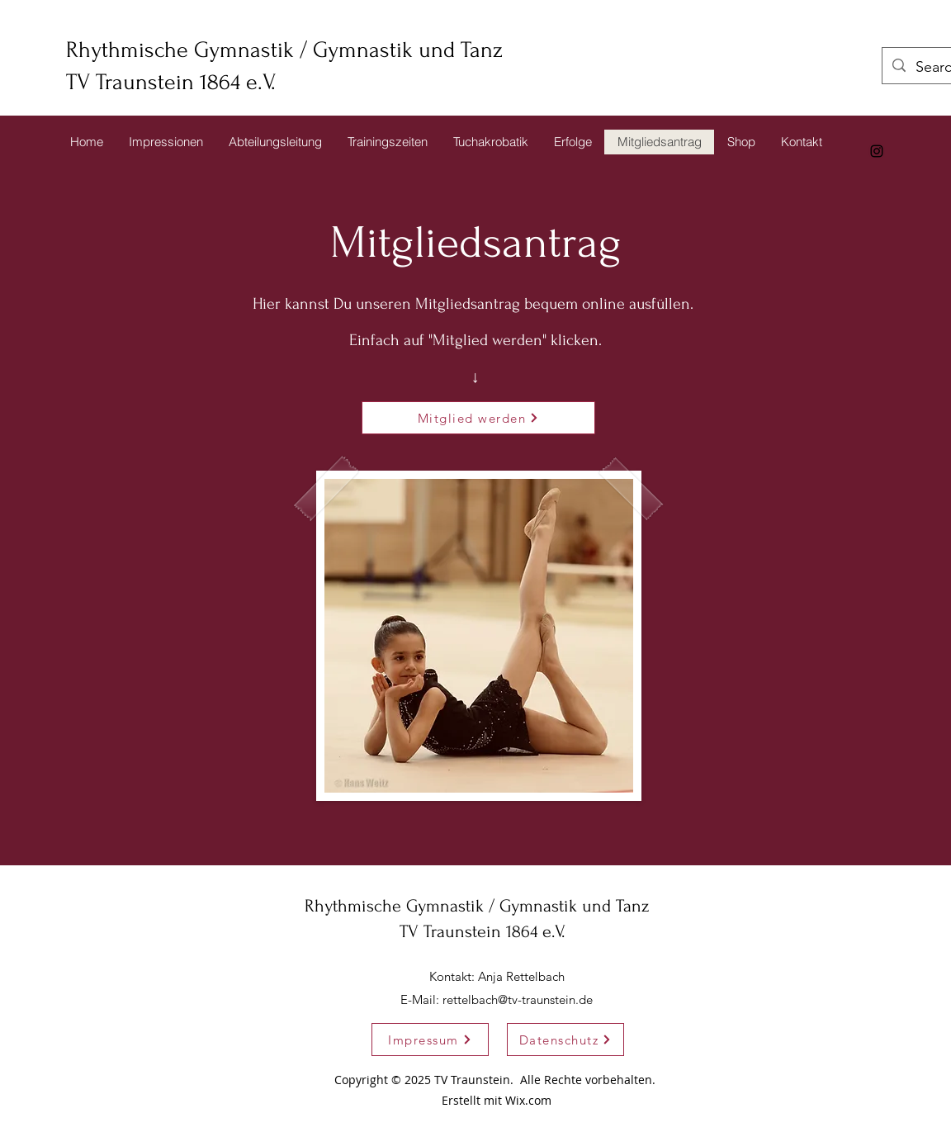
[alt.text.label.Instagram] (876, 151)
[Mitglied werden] (478, 417)
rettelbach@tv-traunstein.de (517, 999)
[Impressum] (430, 1039)
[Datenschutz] (565, 1039)
